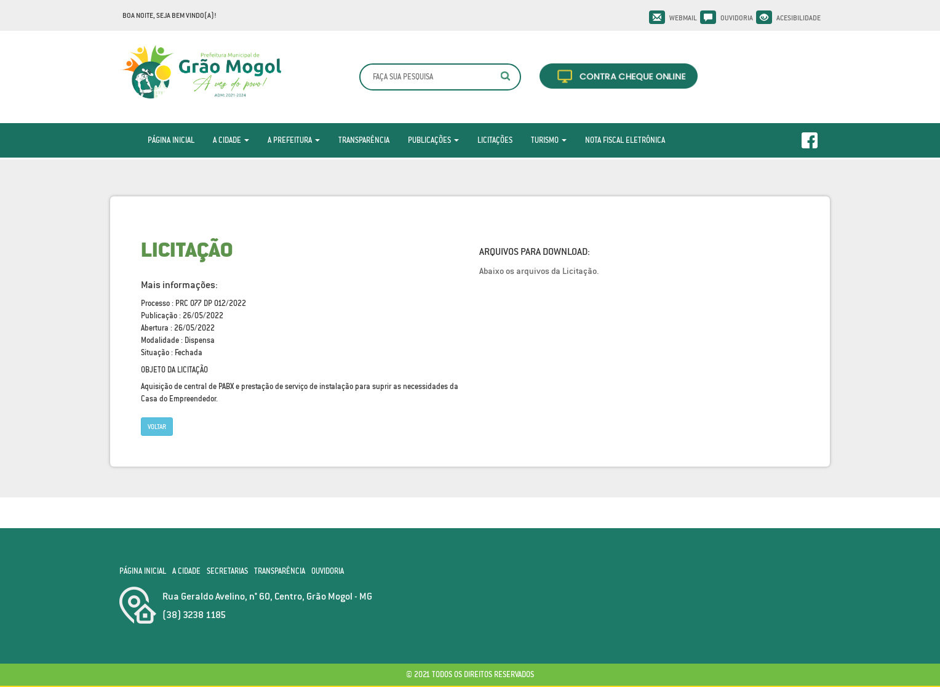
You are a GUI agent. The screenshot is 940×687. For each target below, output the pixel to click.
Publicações (433, 140)
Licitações (494, 140)
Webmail (683, 18)
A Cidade (231, 140)
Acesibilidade (798, 18)
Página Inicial (171, 140)
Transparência (363, 140)
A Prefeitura (294, 140)
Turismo (549, 140)
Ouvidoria (736, 18)
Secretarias (227, 571)
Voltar (157, 426)
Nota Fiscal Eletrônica (625, 140)
